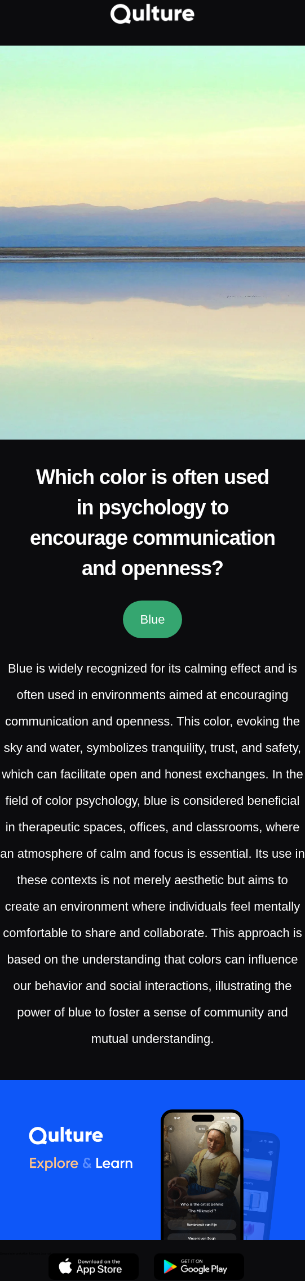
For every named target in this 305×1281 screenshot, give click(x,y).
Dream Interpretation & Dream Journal (25, 1253)
